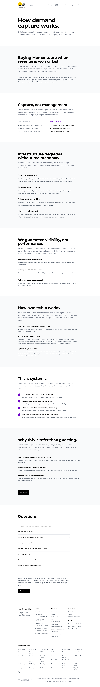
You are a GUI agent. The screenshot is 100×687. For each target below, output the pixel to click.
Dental (19, 651)
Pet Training (32, 663)
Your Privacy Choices (56, 634)
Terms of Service (55, 621)
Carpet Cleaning (44, 649)
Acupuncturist (21, 649)
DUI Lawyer (43, 651)
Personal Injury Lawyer (44, 660)
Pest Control (65, 659)
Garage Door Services (43, 656)
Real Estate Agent (65, 664)
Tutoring (53, 668)
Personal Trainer (55, 659)
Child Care (53, 649)
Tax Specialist (43, 668)
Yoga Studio (21, 672)
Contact (80, 5)
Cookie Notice (54, 631)
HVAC (52, 655)
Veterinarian (65, 668)
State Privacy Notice (56, 626)
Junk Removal (77, 655)
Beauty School (32, 649)
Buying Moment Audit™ (41, 616)
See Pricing (23, 492)
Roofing (20, 668)
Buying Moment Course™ (41, 630)
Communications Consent (57, 629)
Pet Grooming (21, 663)
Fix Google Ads (39, 614)
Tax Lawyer (32, 668)
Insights (72, 5)
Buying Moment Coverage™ (40, 620)
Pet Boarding (76, 659)
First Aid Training (22, 655)
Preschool (53, 663)
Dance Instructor (77, 649)
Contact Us (71, 611)
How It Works (31, 4)
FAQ (66, 5)
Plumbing (42, 663)
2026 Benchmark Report (74, 616)
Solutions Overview (39, 611)
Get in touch (23, 591)
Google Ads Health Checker (42, 633)
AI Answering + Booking (42, 625)
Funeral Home (32, 655)
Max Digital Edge (25, 609)
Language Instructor (31, 660)
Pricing (50, 5)
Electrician (53, 651)
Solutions (41, 5)
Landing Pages (39, 623)
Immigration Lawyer (65, 656)
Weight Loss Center (76, 668)
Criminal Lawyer (66, 649)
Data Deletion (54, 636)
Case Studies (58, 4)
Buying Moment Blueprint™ (41, 628)
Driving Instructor (31, 652)
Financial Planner (77, 651)
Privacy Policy (54, 624)
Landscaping (21, 659)
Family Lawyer (66, 651)
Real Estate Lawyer (76, 664)
